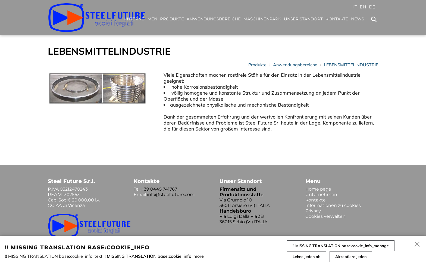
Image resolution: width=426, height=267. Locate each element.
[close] (417, 244)
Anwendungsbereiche (214, 18)
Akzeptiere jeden (351, 256)
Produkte (172, 18)
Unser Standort (303, 18)
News (357, 18)
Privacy (313, 210)
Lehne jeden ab (307, 256)
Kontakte (336, 18)
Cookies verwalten (325, 216)
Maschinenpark (262, 18)
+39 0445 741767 (159, 189)
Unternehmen (140, 18)
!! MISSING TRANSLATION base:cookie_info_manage (341, 245)
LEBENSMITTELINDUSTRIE (351, 64)
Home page (318, 189)
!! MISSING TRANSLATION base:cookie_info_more (154, 256)
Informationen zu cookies (333, 205)
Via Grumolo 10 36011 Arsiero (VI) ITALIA (245, 202)
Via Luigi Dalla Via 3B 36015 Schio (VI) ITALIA (243, 219)
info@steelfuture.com (171, 194)
